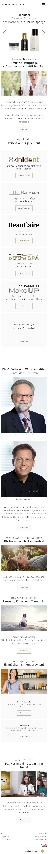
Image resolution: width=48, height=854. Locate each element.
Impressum (5, 837)
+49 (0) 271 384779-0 (41, 837)
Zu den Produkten (24, 175)
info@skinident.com (40, 840)
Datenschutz (5, 840)
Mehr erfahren (24, 129)
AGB (2, 833)
